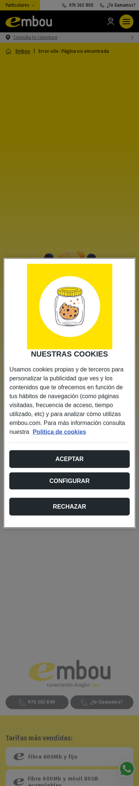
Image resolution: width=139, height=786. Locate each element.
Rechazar (69, 506)
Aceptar (69, 459)
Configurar (69, 481)
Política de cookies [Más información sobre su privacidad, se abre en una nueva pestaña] (59, 432)
